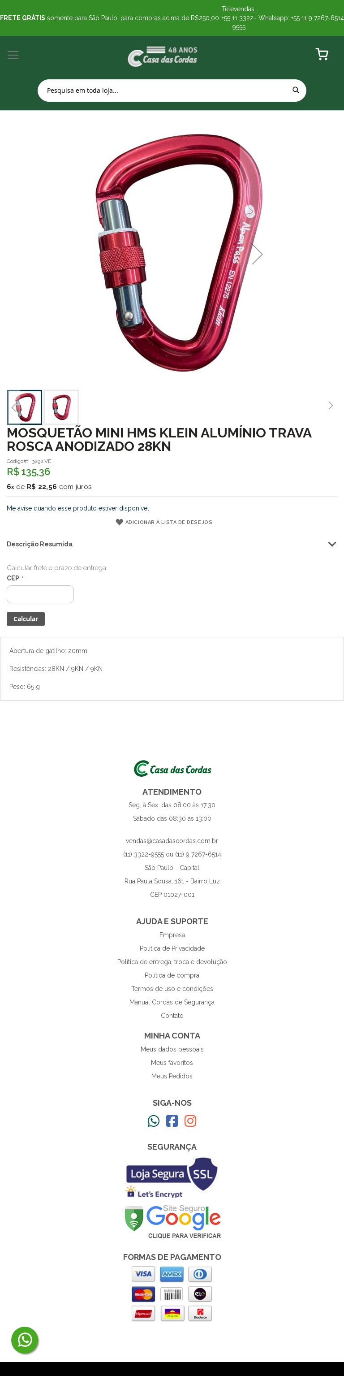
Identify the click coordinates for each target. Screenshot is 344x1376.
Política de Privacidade (172, 948)
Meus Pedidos (172, 1076)
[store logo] (162, 55)
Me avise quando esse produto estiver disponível (78, 508)
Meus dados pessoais (172, 1049)
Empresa (172, 935)
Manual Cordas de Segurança (172, 1002)
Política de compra (172, 975)
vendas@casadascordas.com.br (172, 840)
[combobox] (172, 90)
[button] (257, 254)
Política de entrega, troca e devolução (172, 961)
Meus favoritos (172, 1062)
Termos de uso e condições (172, 988)
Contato (172, 1015)
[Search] (296, 90)
